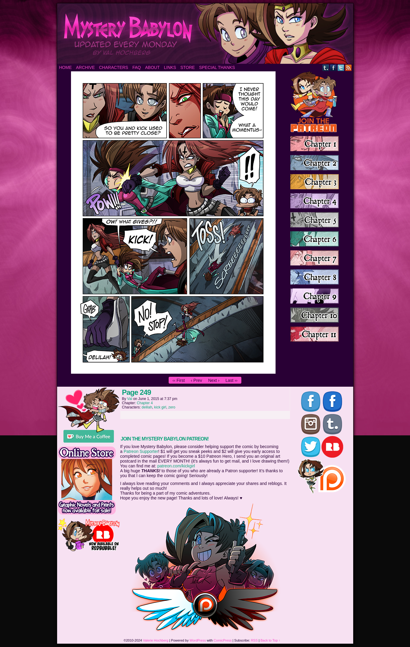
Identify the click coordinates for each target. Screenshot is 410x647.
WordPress (197, 640)
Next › (213, 380)
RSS (348, 67)
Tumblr (326, 67)
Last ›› (231, 380)
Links (170, 67)
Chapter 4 (145, 403)
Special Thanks (217, 67)
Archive (85, 67)
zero (171, 407)
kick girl (160, 407)
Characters (113, 67)
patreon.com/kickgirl (176, 465)
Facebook (333, 67)
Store (187, 67)
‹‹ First (179, 380)
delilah (147, 407)
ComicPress (222, 640)
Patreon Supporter (141, 451)
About (152, 67)
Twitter (341, 67)
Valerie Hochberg (155, 640)
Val (129, 399)
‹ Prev (196, 380)
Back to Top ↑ (270, 640)
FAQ (136, 67)
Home (65, 67)
